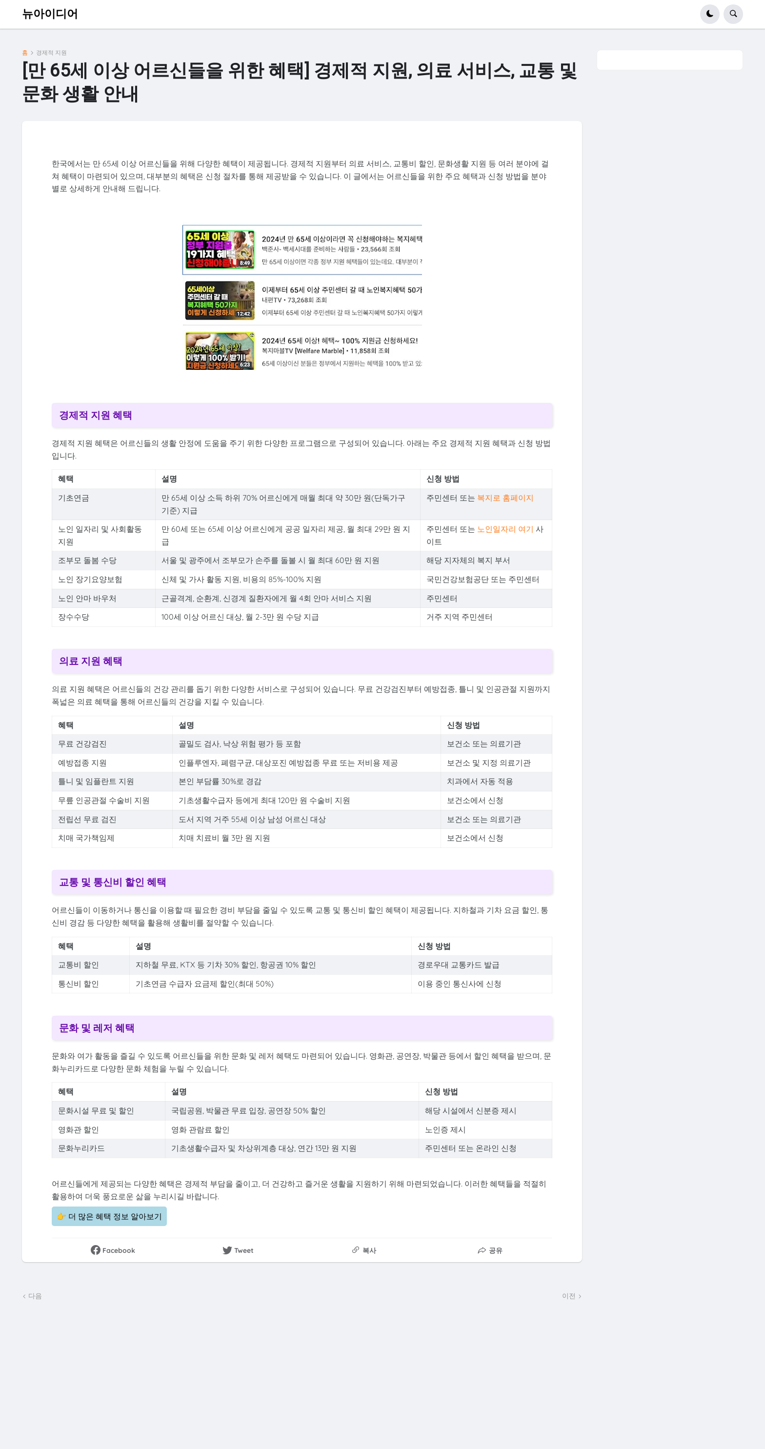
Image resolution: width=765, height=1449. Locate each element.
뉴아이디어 (50, 13)
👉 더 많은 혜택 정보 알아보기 (109, 1216)
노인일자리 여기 (505, 529)
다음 (35, 1295)
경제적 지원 (51, 53)
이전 (569, 1295)
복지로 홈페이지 (505, 498)
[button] (710, 14)
